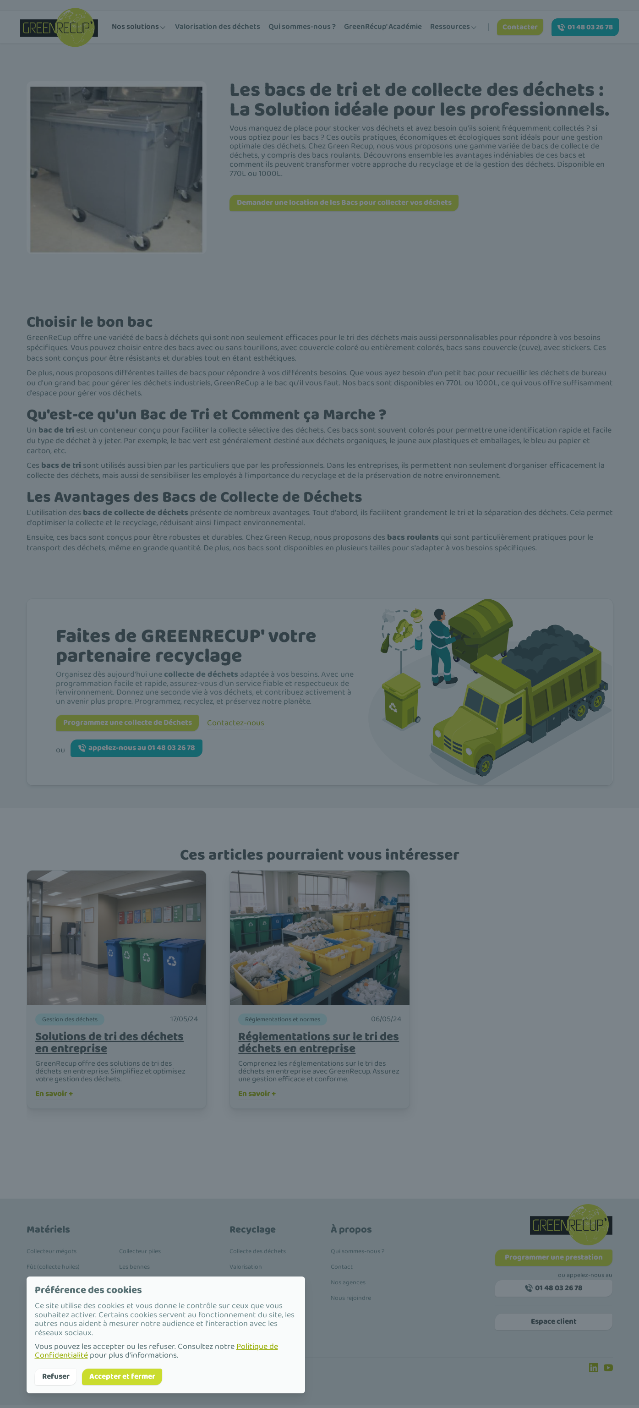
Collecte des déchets (257, 1254)
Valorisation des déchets (217, 27)
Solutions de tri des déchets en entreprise (116, 1043)
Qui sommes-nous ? (302, 27)
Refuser (58, 1376)
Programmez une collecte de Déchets (134, 722)
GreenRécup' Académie (383, 27)
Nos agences (348, 1286)
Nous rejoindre (351, 1301)
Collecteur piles (140, 1254)
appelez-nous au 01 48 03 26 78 (143, 748)
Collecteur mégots (51, 1254)
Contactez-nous (249, 722)
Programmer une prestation (554, 1261)
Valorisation (245, 1270)
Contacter (521, 27)
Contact (342, 1270)
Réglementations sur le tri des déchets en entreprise (314, 1043)
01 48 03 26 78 (585, 27)
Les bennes (134, 1270)
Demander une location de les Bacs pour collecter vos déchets (356, 203)
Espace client (554, 1328)
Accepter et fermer (130, 1376)
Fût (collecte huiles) (53, 1270)
